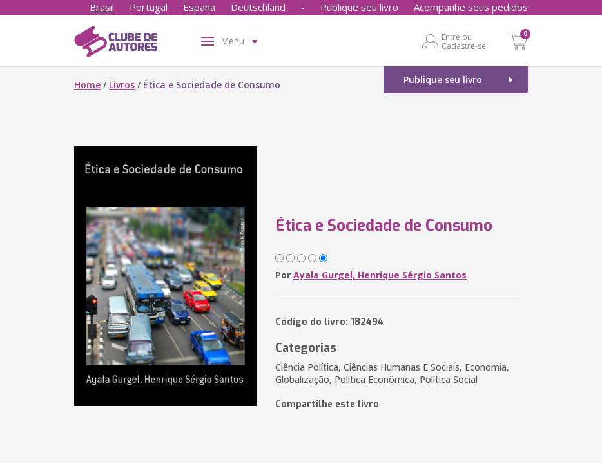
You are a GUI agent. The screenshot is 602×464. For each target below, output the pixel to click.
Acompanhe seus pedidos (471, 7)
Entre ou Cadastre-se (464, 41)
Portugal (149, 7)
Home (87, 85)
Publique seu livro (359, 7)
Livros (122, 85)
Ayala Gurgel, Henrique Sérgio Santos (380, 275)
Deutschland (258, 7)
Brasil (102, 7)
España (199, 7)
